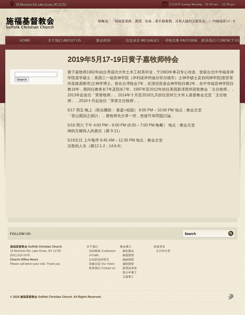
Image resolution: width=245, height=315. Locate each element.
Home (25, 40)
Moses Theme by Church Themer (231, 296)
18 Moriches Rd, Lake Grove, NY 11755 (41, 4)
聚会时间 (103, 40)
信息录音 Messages (142, 40)
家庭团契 (128, 255)
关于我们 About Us (64, 40)
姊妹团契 (128, 259)
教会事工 (126, 246)
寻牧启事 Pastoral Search (181, 41)
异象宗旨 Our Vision (102, 264)
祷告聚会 (128, 251)
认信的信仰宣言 (99, 259)
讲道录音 (159, 246)
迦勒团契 (128, 264)
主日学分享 (163, 251)
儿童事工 (128, 276)
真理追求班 (129, 268)
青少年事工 (129, 272)
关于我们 (92, 246)
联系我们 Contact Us (220, 40)
